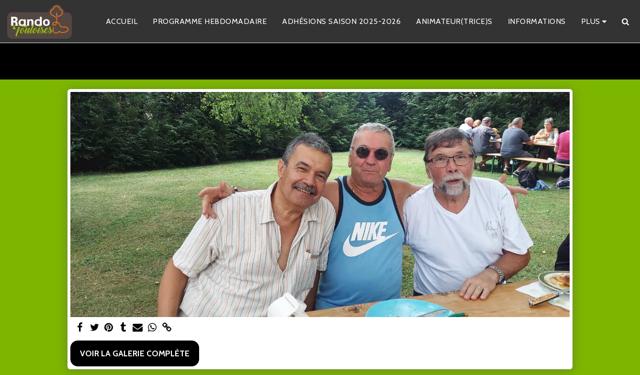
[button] (625, 21)
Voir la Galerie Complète (135, 353)
